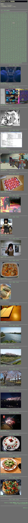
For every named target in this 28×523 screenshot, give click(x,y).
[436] (18, 54)
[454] (9, 56)
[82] (22, 18)
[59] (5, 17)
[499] (11, 60)
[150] (18, 25)
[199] (4, 30)
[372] (23, 47)
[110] (1, 21)
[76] (11, 18)
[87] (5, 19)
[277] (6, 38)
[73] (5, 18)
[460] (23, 56)
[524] (18, 62)
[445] (13, 55)
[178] (6, 28)
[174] (23, 27)
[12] (21, 12)
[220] (1, 32)
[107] (20, 20)
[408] (4, 51)
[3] (7, 12)
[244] (6, 35)
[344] (9, 45)
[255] (6, 36)
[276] (4, 38)
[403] (18, 50)
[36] (14, 15)
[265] (4, 37)
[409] (6, 51)
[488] (11, 59)
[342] (4, 45)
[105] (15, 20)
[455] (11, 56)
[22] (14, 14)
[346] (13, 45)
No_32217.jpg (3, 343)
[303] (16, 40)
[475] (6, 58)
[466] (11, 57)
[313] (13, 41)
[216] (18, 31)
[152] (23, 25)
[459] (21, 56)
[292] (16, 39)
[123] (6, 22)
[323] (11, 42)
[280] (13, 38)
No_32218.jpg (3, 321)
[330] (1, 44)
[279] (11, 38)
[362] (25, 46)
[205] (18, 30)
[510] (11, 61)
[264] (1, 37)
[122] (4, 22)
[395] (25, 49)
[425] (18, 52)
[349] (21, 45)
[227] (18, 32)
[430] (4, 54)
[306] (23, 40)
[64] (14, 17)
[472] (25, 57)
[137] (13, 24)
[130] (23, 22)
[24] (18, 14)
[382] (21, 48)
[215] (16, 31)
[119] (23, 21)
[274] (25, 37)
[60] (7, 17)
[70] (26, 17)
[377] (9, 48)
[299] (6, 40)
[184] (21, 28)
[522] (13, 62)
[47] (9, 16)
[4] (8, 12)
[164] (25, 26)
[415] (21, 51)
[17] (5, 14)
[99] (1, 20)
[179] (9, 28)
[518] (4, 62)
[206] (21, 30)
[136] (11, 24)
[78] (14, 18)
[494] (25, 59)
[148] (13, 25)
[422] (11, 52)
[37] (16, 15)
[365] (6, 47)
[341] (1, 45)
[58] (3, 17)
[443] (9, 55)
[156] (6, 26)
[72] (3, 18)
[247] (13, 35)
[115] (13, 21)
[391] (16, 49)
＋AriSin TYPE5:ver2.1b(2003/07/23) (21, 503)
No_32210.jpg (3, 473)
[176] (1, 28)
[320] (4, 42)
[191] (11, 29)
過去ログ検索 (3, 10)
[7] (13, 12)
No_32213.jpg (3, 430)
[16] (3, 14)
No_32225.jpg (3, 191)
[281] (16, 38)
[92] (14, 19)
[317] (23, 41)
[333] (9, 44)
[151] (21, 25)
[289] (9, 39)
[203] (13, 30)
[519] (6, 62)
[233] (6, 34)
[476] (9, 58)
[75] (9, 18)
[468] (16, 57)
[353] (4, 46)
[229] (23, 32)
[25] (20, 14)
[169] (11, 27)
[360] (21, 46)
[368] (13, 47)
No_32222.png (3, 234)
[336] (16, 44)
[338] (21, 44)
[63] (13, 17)
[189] (6, 29)
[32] (7, 15)
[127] (16, 22)
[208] (25, 30)
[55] (24, 16)
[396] (1, 50)
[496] (4, 60)
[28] (26, 14)
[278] (9, 38)
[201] (9, 30)
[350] (23, 45)
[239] (21, 34)
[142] (25, 24)
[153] (25, 25)
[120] (25, 21)
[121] (1, 22)
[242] (1, 35)
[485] (4, 59)
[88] (7, 19)
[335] (13, 44)
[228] (21, 32)
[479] (16, 58)
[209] (1, 31)
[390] (13, 49)
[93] (16, 19)
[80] (18, 18)
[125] (11, 22)
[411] (11, 51)
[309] (4, 41)
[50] (14, 16)
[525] (21, 62)
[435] (16, 54)
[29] (1, 15)
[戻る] (14, 65)
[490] (16, 59)
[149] (16, 25)
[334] (11, 44)
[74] (7, 18)
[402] (16, 50)
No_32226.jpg (3, 169)
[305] (21, 40)
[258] (13, 36)
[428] (25, 52)
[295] (23, 39)
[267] (9, 37)
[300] (9, 40)
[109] (25, 20)
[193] (16, 29)
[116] (16, 21)
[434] (13, 54)
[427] (23, 52)
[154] (1, 26)
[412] (13, 51)
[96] (22, 19)
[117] (18, 21)
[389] (11, 49)
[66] (18, 17)
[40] (22, 15)
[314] (16, 41)
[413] (16, 51)
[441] (4, 55)
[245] (9, 35)
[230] (25, 32)
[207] (23, 30)
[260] (18, 36)
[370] (18, 47)
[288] (6, 39)
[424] (16, 52)
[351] (25, 45)
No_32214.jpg (3, 408)
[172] (18, 27)
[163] (23, 26)
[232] (4, 34)
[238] (18, 34)
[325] (16, 42)
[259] (16, 36)
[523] (16, 62)
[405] (23, 50)
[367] (11, 47)
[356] (11, 46)
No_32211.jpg (3, 451)
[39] (20, 15)
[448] (21, 55)
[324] (13, 42)
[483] (25, 58)
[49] (13, 16)
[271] (18, 37)
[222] (6, 32)
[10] (17, 12)
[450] (25, 55)
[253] (1, 36)
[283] (21, 38)
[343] (6, 45)
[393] (21, 49)
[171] (16, 27)
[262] (23, 36)
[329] (25, 42)
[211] (6, 31)
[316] (21, 41)
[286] (1, 39)
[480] (18, 58)
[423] (13, 52)
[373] (25, 47)
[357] (13, 46)
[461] (25, 56)
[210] (4, 31)
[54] (22, 16)
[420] (6, 52)
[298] (4, 40)
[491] (18, 59)
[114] (11, 21)
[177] (4, 28)
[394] (23, 49)
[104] (13, 20)
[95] (20, 19)
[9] (15, 12)
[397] (4, 50)
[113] (9, 21)
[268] (11, 37)
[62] (11, 17)
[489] (13, 59)
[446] (16, 55)
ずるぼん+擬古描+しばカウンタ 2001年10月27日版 (18, 502)
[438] (23, 54)
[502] (18, 60)
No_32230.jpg (3, 82)
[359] (18, 46)
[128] (18, 22)
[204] (16, 30)
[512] (16, 61)
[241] (25, 34)
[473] (1, 58)
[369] (16, 47)
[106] (18, 20)
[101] (6, 20)
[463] (4, 57)
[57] (1, 17)
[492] (21, 59)
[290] (11, 39)
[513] (18, 61)
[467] (13, 57)
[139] (18, 24)
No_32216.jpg (3, 365)
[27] (24, 14)
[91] (13, 19)
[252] (25, 35)
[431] (6, 54)
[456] (13, 56)
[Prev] (10, 65)
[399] (9, 50)
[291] (13, 39)
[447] (18, 55)
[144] (4, 25)
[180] (11, 28)
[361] (23, 46)
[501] (16, 60)
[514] (21, 61)
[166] (4, 27)
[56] (26, 16)
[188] (4, 29)
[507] (4, 61)
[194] (18, 29)
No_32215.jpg (3, 386)
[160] (16, 26)
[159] (13, 26)
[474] (4, 58)
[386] (4, 49)
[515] (23, 61)
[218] (23, 31)
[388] (9, 49)
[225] (13, 32)
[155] (4, 26)
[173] (21, 27)
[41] (24, 15)
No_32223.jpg (3, 212)
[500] (13, 60)
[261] (21, 36)
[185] (23, 28)
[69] (24, 17)
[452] (4, 56)
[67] (20, 17)
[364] (4, 47)
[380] (16, 48)
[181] (13, 28)
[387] (6, 49)
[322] (9, 42)
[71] (1, 18)
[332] (6, 44)
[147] (11, 25)
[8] (14, 12)
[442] (6, 55)
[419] (4, 52)
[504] (23, 60)
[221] (4, 32)
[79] (16, 18)
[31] (5, 15)
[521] (11, 62)
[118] (20, 21)
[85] (1, 19)
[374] (1, 48)
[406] (25, 50)
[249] (18, 35)
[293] (18, 39)
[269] (13, 37)
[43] (1, 16)
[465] (9, 57)
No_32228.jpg (3, 126)
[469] (18, 57)
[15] (1, 14)
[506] (1, 61)
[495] (1, 60)
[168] (9, 27)
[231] (1, 34)
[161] (18, 26)
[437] (21, 54)
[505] (25, 60)
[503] (21, 60)
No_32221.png (3, 256)
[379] (13, 48)
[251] (23, 35)
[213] (11, 31)
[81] (20, 18)
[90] (11, 19)
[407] (1, 51)
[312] (11, 41)
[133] (4, 24)
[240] (23, 34)
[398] (6, 50)
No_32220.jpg (3, 278)
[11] (19, 12)
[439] (25, 54)
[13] (23, 12)
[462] (1, 57)
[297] (1, 40)
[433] (11, 54)
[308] (1, 41)
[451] (1, 56)
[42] (26, 15)
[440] (1, 55)
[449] (23, 55)
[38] (18, 15)
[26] (22, 14)
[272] (21, 37)
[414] (18, 51)
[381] (18, 48)
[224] (11, 32)
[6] (11, 12)
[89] (9, 19)
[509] (9, 61)
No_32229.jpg (3, 104)
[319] (1, 42)
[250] (21, 35)
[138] (16, 24)
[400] (11, 50)
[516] (25, 61)
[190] (9, 29)
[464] (6, 57)
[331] (4, 44)
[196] (23, 29)
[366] (9, 47)
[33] (9, 15)
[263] (25, 36)
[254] (4, 36)
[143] (1, 25)
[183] (18, 28)
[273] (23, 37)
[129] (21, 22)
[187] (1, 29)
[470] (21, 57)
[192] (13, 29)
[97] (24, 19)
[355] (9, 46)
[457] (16, 56)
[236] (13, 34)
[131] (25, 22)
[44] (3, 16)
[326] (18, 42)
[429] (1, 54)
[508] (6, 61)
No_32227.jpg (3, 147)
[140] (21, 24)
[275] (1, 38)
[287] (4, 39)
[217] (21, 31)
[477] (11, 58)
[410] (9, 51)
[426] (21, 52)
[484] (1, 59)
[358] (16, 46)
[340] (25, 44)
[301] (11, 40)
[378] (11, 48)
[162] (21, 26)
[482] (23, 58)
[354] (6, 46)
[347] (16, 45)
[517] (1, 62)
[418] (1, 52)
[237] (16, 34)
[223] (9, 32)
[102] (8, 20)
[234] (9, 34)
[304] (18, 40)
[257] (11, 36)
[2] (6, 12)
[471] (23, 57)
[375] (4, 48)
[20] (11, 14)
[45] (5, 16)
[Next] (17, 65)
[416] (23, 51)
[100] (3, 20)
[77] (13, 18)
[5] (10, 12)
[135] (9, 24)
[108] (23, 20)
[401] (13, 50)
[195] (21, 29)
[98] (26, 19)
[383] (23, 48)
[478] (13, 58)
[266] (6, 37)
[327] (21, 42)
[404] (21, 50)
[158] (11, 26)
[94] (18, 19)
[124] (9, 22)
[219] (25, 31)
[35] (13, 15)
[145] (6, 25)
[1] (4, 12)
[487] (9, 59)
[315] (18, 41)
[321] (6, 42)
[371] (21, 47)
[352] (1, 46)
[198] (1, 30)
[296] (25, 39)
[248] (16, 35)
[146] (9, 25)
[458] (18, 56)
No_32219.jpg (3, 299)
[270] (16, 37)
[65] (16, 17)
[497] (6, 60)
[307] (25, 40)
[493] (23, 59)
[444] (11, 55)
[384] (25, 48)
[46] (7, 16)
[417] (25, 51)
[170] (13, 27)
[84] (26, 18)
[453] (6, 56)
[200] (6, 30)
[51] (16, 16)
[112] (6, 21)
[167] (6, 27)
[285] (25, 38)
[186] (25, 28)
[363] (1, 47)
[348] (18, 45)
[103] (11, 20)
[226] (16, 32)
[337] (18, 44)
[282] (18, 38)
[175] (25, 27)
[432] (9, 54)
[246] (11, 35)
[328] (23, 42)
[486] (6, 59)
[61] (9, 17)
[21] (13, 14)
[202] (11, 30)
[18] (7, 14)
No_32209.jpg (3, 495)
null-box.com (25, 507)
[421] (9, 52)
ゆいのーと (7, 502)
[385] (1, 49)
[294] (21, 39)
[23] (16, 14)
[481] (21, 58)
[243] (4, 35)
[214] (13, 31)
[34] (11, 15)
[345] (11, 45)
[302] (13, 40)
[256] (9, 36)
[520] (9, 62)
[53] (20, 16)
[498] (9, 60)
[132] (1, 24)
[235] (11, 34)
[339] (23, 44)
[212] (9, 31)
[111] (4, 21)
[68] (22, 17)
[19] (9, 14)
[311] (9, 41)
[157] (9, 26)
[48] (11, 16)
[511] (13, 61)
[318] (25, 41)
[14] (25, 12)
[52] (18, 16)
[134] (6, 24)
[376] (6, 48)
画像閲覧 (7, 10)
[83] (24, 18)
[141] (23, 24)
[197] (25, 29)
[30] (3, 15)
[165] (1, 27)
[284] (23, 38)
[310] (6, 41)
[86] (3, 19)
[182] (16, 28)
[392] (18, 49)
